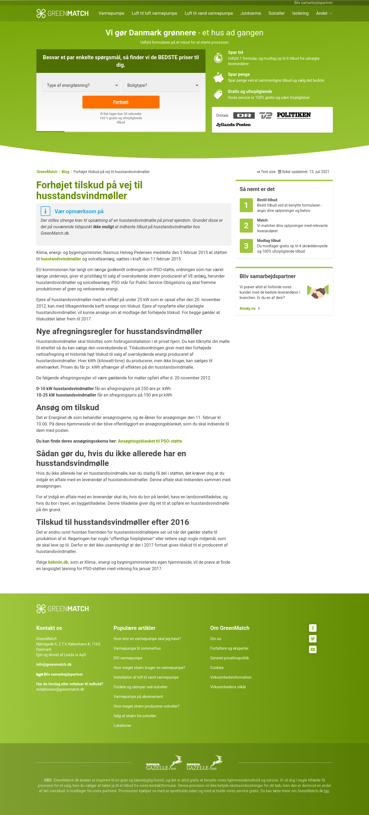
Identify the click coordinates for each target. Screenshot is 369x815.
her (326, 791)
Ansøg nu (248, 308)
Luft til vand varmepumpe (209, 13)
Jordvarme (251, 13)
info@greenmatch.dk (54, 664)
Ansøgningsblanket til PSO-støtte (150, 441)
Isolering (300, 13)
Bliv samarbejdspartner (313, 3)
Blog (65, 172)
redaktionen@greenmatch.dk (60, 689)
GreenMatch (47, 172)
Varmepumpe (111, 13)
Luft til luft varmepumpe (154, 13)
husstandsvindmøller (61, 258)
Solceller (276, 13)
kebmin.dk (58, 562)
